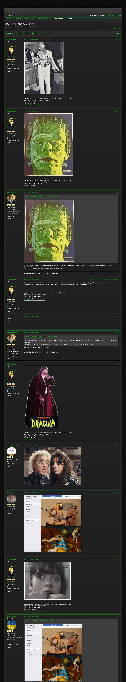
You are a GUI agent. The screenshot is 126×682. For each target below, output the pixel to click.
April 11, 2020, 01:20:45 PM (31, 616)
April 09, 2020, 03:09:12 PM (31, 316)
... (24, 34)
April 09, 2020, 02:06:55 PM (31, 111)
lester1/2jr (11, 492)
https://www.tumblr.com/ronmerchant (34, 105)
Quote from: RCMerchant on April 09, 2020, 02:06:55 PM (42, 196)
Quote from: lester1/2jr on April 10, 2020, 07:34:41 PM (42, 620)
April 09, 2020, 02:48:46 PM (31, 193)
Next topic (116, 28)
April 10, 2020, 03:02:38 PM (31, 332)
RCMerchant (12, 39)
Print (118, 34)
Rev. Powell (11, 617)
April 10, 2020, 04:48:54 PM (31, 364)
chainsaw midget (13, 445)
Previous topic (107, 28)
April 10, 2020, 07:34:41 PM (31, 492)
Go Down (9, 34)
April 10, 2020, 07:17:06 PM (31, 445)
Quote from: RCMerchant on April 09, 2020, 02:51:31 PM (42, 336)
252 (45, 34)
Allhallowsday (12, 193)
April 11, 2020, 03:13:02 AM (31, 559)
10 (35, 34)
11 (39, 34)
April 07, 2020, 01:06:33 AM (31, 39)
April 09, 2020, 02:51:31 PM (31, 279)
